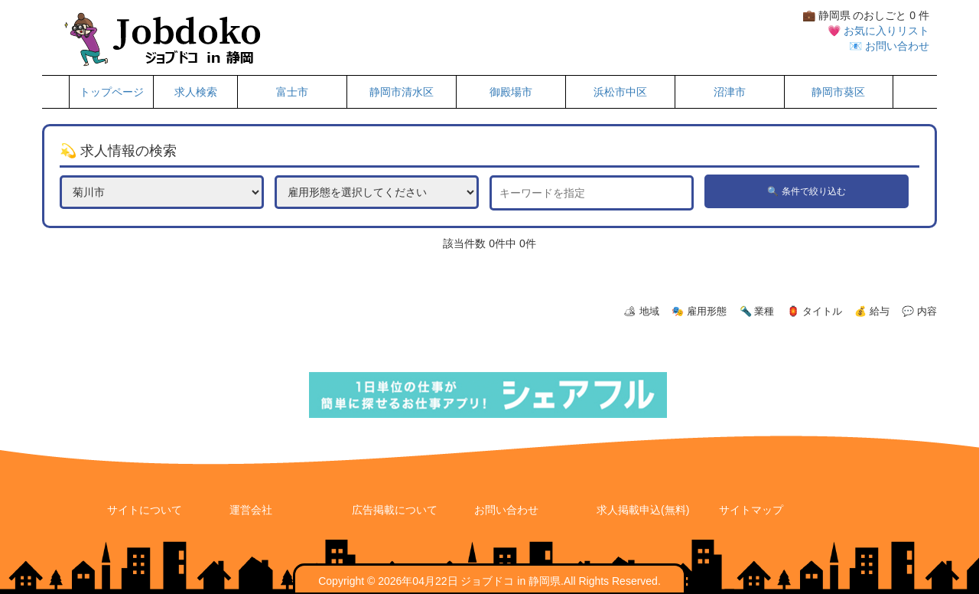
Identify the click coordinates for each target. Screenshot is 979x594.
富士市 (292, 92)
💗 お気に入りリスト (878, 30)
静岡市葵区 (838, 92)
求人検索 (195, 92)
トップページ (112, 92)
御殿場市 (511, 92)
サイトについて (144, 510)
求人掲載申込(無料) (643, 510)
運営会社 (250, 510)
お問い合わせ (506, 510)
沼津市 (730, 92)
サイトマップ (751, 510)
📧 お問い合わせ (889, 46)
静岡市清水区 (401, 92)
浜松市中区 (620, 92)
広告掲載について (394, 510)
